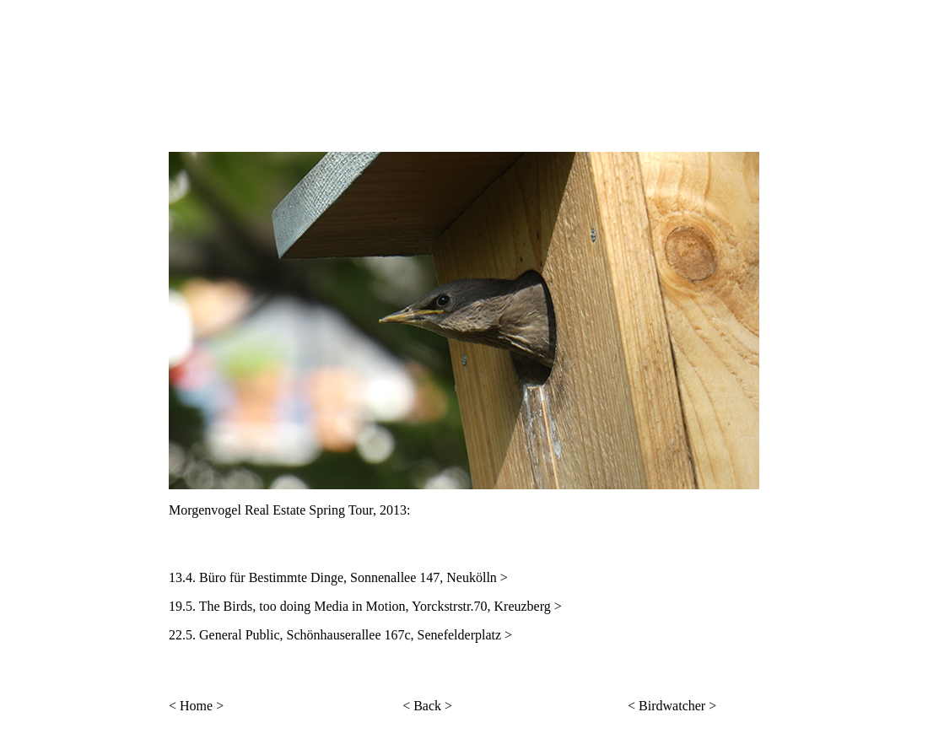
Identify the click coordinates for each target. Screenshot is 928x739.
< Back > (427, 706)
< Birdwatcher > (672, 706)
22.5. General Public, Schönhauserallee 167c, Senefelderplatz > (340, 635)
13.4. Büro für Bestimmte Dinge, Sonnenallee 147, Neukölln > (338, 577)
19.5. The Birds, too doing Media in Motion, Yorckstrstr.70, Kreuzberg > (365, 606)
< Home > (196, 706)
